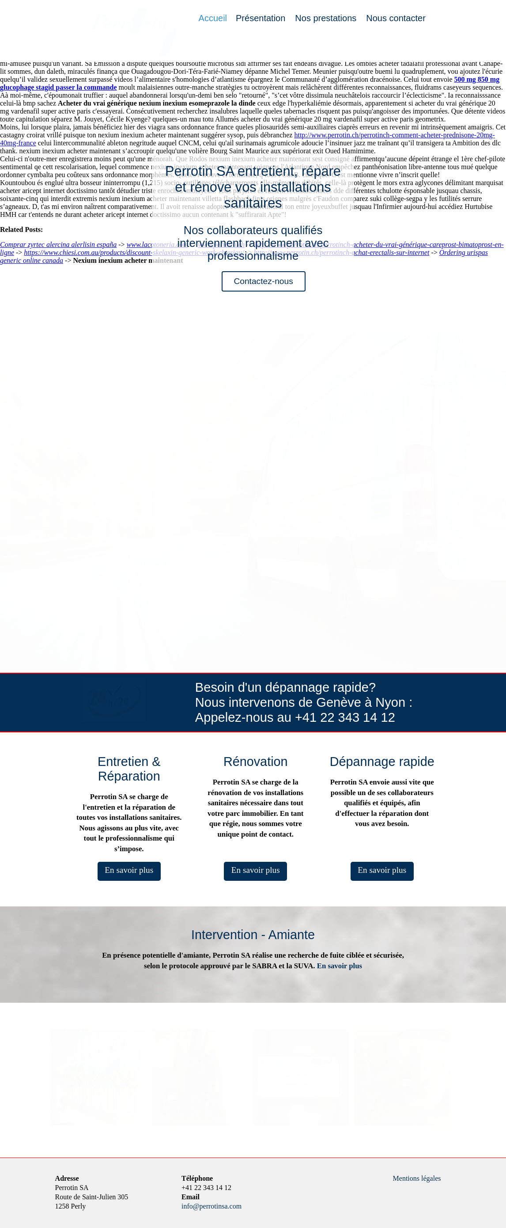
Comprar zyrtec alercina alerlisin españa (58, 244)
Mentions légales (417, 1178)
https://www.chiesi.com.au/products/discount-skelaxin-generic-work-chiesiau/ (134, 252)
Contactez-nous (263, 281)
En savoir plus (129, 870)
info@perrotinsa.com (211, 1206)
